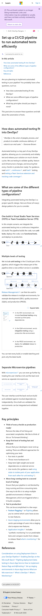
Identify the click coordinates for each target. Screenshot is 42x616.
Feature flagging (15, 510)
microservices (11, 372)
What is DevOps (21, 572)
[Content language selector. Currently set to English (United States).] (12, 592)
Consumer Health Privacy (10, 609)
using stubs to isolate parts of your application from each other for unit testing (23, 472)
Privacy (14, 606)
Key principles (8, 71)
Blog (29, 603)
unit (7, 170)
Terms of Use (28, 609)
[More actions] (38, 31)
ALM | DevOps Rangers (16, 31)
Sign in (38, 3)
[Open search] (32, 3)
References (7, 74)
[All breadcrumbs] (4, 31)
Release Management (10, 292)
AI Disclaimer (6, 603)
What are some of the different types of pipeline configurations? (20, 67)
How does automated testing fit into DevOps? (19, 63)
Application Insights (16, 529)
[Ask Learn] (34, 31)
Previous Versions (19, 603)
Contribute (5, 606)
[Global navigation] (2, 3)
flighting (29, 510)
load (28, 170)
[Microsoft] (21, 3)
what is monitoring (28, 539)
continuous (16, 170)
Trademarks (6, 613)
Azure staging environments (19, 520)
